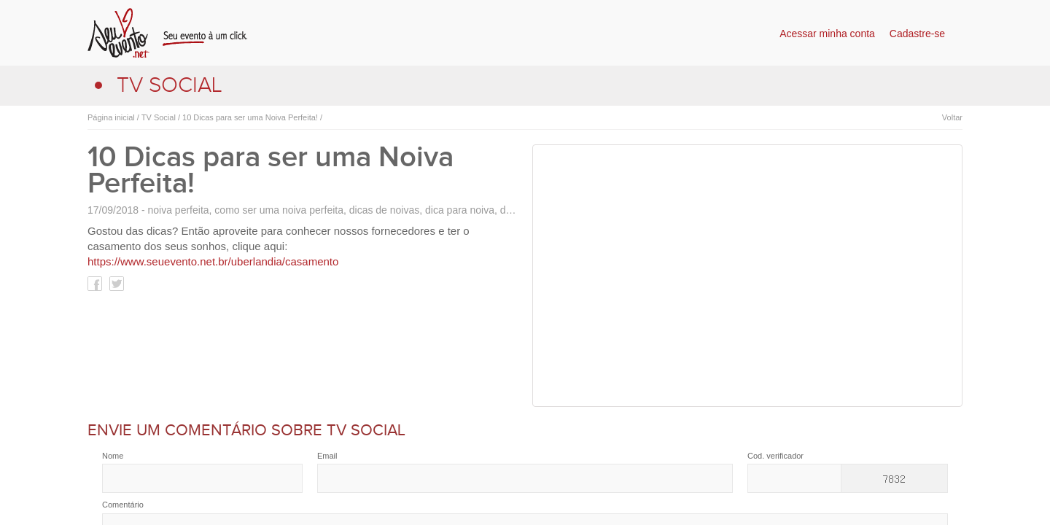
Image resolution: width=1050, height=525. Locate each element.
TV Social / (159, 117)
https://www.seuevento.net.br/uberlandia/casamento (213, 261)
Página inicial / (113, 117)
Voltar (952, 117)
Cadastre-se (917, 33)
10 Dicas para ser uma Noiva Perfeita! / (251, 117)
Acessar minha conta (827, 33)
